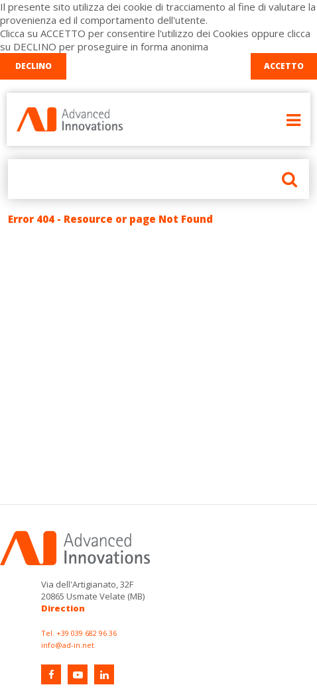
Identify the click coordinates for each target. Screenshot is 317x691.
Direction (63, 608)
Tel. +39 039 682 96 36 (79, 633)
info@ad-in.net (67, 645)
